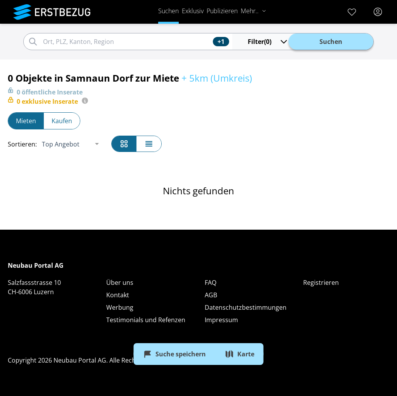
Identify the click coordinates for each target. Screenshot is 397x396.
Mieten (26, 121)
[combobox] (127, 41)
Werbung (119, 307)
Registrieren (321, 282)
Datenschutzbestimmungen (246, 307)
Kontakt (117, 295)
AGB (211, 295)
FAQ (210, 282)
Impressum (221, 320)
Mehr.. (253, 11)
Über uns (119, 282)
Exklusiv (193, 11)
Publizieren (222, 11)
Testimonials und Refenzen (145, 320)
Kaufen (62, 121)
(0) (268, 41)
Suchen (168, 11)
